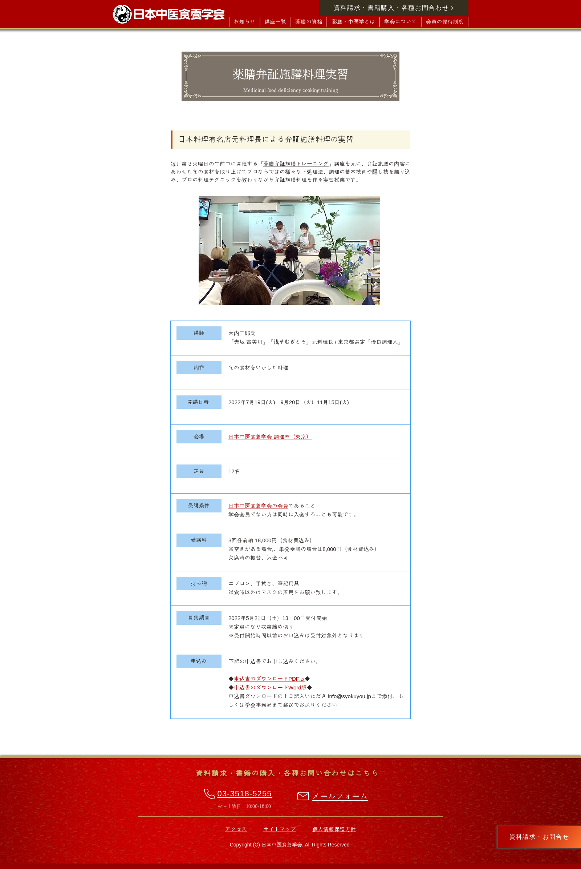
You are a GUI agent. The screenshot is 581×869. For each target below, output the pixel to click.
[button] (275, 22)
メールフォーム (340, 796)
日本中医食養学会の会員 (258, 506)
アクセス (236, 829)
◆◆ (269, 679)
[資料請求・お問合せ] (539, 837)
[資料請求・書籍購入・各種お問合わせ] (393, 8)
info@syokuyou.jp (349, 696)
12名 (234, 471)
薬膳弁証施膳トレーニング (296, 164)
